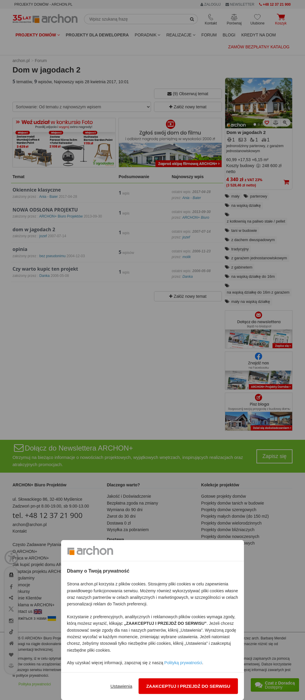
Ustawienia (121, 686)
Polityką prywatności (183, 662)
